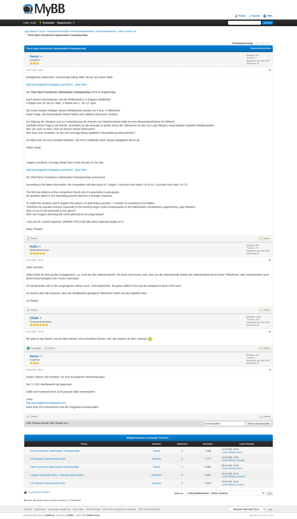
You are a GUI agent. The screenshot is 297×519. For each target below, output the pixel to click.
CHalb (34, 318)
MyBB (70, 515)
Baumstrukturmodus (261, 48)
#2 (270, 260)
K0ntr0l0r (157, 475)
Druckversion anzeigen (39, 492)
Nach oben (78, 509)
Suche (256, 15)
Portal (241, 15)
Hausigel (240, 460)
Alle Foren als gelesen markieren (119, 509)
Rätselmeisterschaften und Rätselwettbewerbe (70, 31)
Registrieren (64, 22)
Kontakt (28, 509)
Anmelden (49, 22)
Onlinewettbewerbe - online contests (114, 31)
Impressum (40, 509)
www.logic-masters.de (59, 509)
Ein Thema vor (59, 423)
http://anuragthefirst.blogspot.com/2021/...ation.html (56, 84)
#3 (270, 331)
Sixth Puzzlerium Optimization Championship (54, 450)
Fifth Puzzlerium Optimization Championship (54, 466)
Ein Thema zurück (37, 423)
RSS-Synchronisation (149, 509)
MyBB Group (93, 515)
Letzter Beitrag (228, 452)
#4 (270, 370)
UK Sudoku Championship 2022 (47, 458)
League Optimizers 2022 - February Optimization (57, 475)
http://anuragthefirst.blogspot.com (46, 402)
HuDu (34, 246)
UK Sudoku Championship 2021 (47, 483)
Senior (34, 56)
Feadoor (156, 458)
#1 (270, 70)
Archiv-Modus (93, 509)
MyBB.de (50, 515)
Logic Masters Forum (34, 31)
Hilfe (269, 15)
